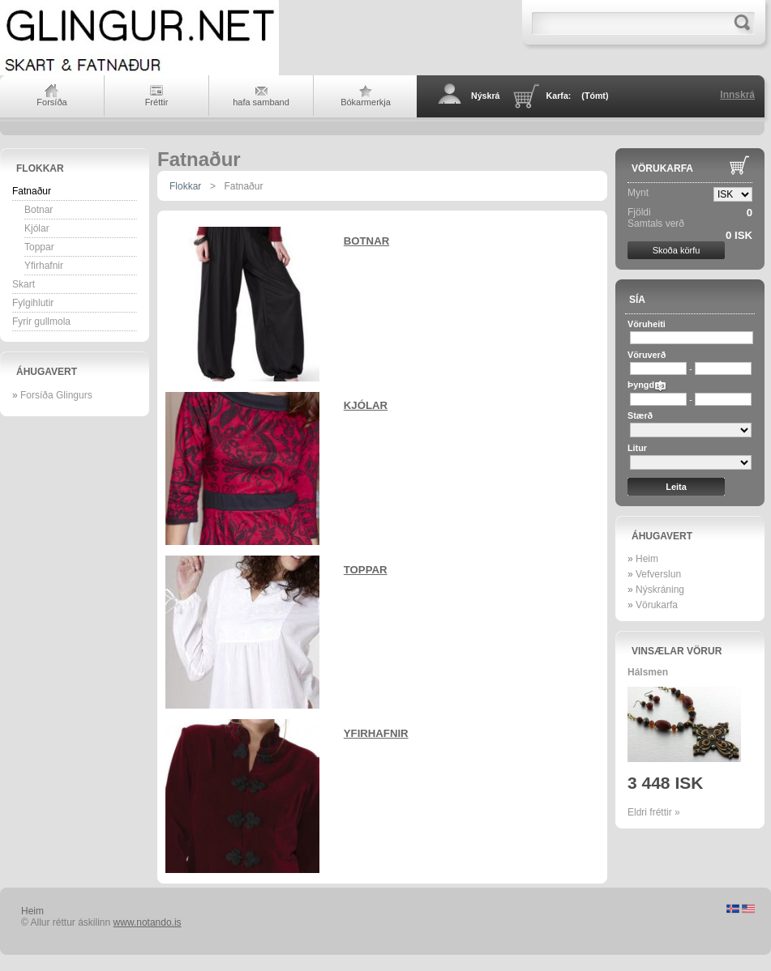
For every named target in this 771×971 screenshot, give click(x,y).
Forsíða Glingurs (56, 395)
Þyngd (641, 385)
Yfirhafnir (43, 265)
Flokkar (40, 168)
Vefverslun (658, 574)
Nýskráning (660, 589)
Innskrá (737, 94)
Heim (647, 558)
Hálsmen (648, 672)
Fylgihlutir (33, 303)
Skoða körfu (676, 250)
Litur (637, 448)
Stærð (640, 415)
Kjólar (36, 228)
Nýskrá (485, 95)
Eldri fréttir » (654, 812)
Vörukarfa (662, 168)
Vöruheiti (647, 324)
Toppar (39, 247)
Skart (23, 284)
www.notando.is (148, 922)
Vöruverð (647, 355)
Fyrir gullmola (41, 321)
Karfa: (577, 95)
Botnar (38, 209)
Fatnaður (31, 191)
